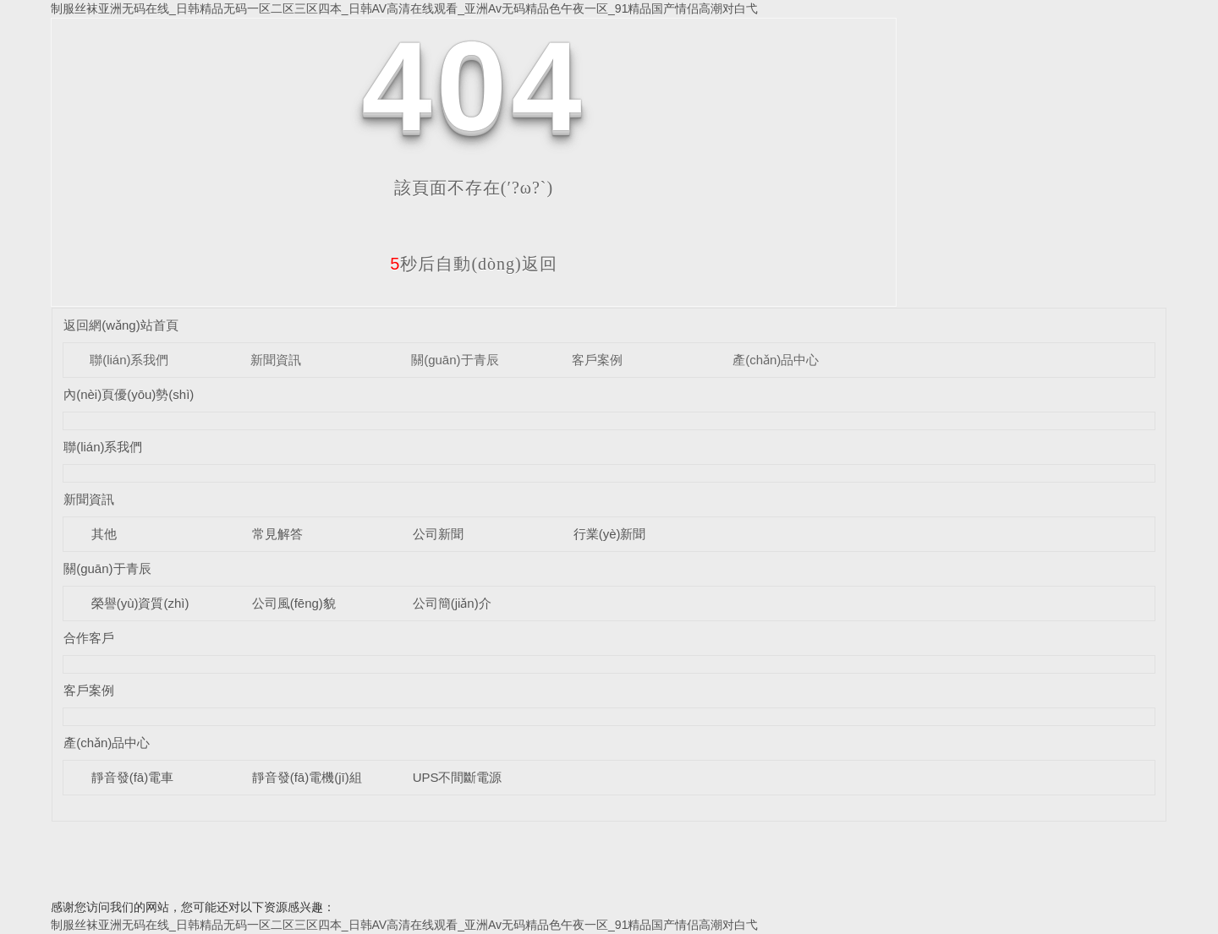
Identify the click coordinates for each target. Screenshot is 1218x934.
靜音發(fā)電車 (132, 777)
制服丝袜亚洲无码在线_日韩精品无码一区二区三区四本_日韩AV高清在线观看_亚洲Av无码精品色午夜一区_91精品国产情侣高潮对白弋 (404, 8)
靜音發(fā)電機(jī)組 (307, 777)
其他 (104, 534)
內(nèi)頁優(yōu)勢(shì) (128, 394)
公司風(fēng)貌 (294, 603)
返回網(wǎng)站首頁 (120, 325)
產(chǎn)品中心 (775, 359)
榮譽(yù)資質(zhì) (140, 603)
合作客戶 (88, 638)
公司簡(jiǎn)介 (452, 603)
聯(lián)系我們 (129, 359)
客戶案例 (597, 359)
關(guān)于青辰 (454, 359)
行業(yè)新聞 (609, 534)
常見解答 (277, 534)
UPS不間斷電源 (457, 777)
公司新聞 (438, 534)
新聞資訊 (275, 359)
